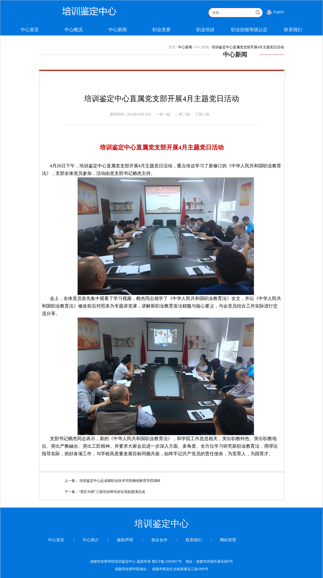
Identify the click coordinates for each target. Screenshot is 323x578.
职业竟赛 (161, 29)
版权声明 (125, 540)
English (275, 12)
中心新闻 (118, 29)
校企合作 (159, 540)
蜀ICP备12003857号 (166, 561)
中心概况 (73, 29)
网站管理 (228, 540)
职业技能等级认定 (249, 29)
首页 (172, 47)
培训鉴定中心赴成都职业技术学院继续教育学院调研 (119, 481)
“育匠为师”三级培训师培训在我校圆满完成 (112, 492)
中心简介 (91, 540)
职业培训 (205, 29)
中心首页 (30, 29)
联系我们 (293, 29)
